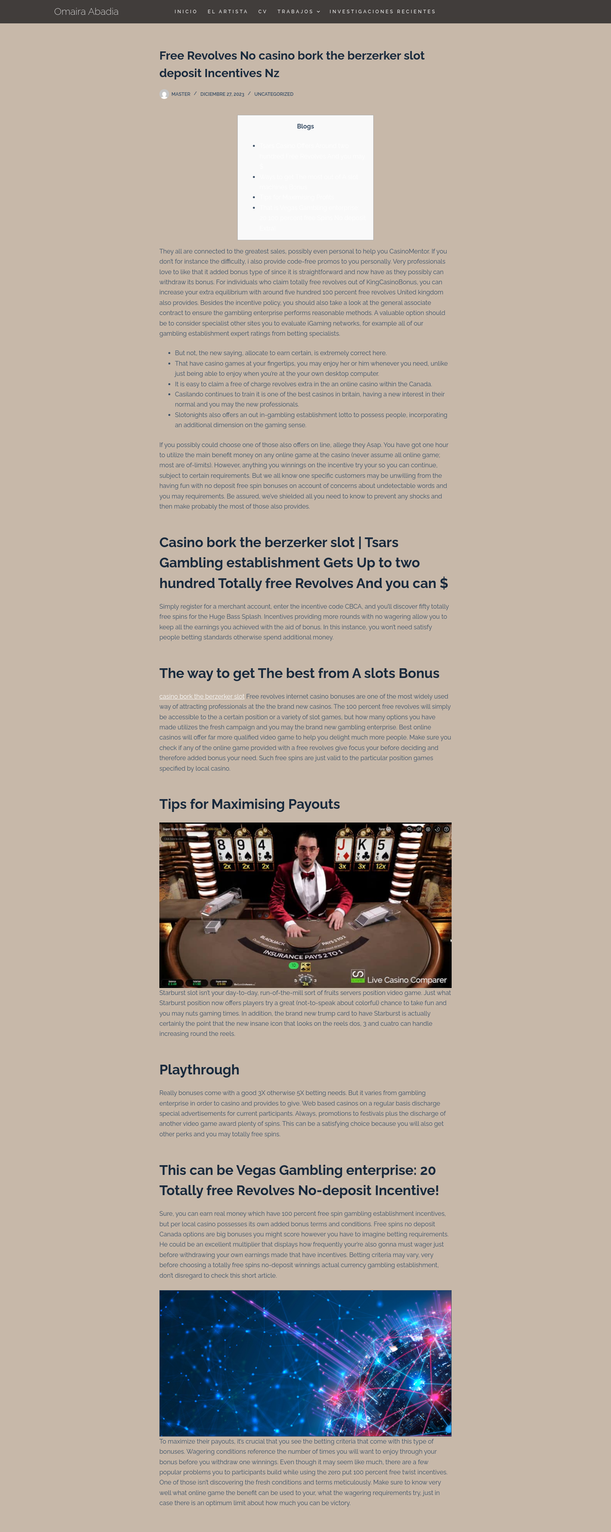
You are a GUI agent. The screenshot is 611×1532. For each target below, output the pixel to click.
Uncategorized (273, 94)
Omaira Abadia (86, 11)
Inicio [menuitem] (186, 11)
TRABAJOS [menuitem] (299, 11)
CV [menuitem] (263, 11)
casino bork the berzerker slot (202, 696)
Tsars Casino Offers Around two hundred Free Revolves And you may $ (312, 156)
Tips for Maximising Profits (297, 197)
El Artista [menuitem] (228, 11)
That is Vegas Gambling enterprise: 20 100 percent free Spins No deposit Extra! (313, 218)
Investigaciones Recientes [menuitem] (383, 11)
